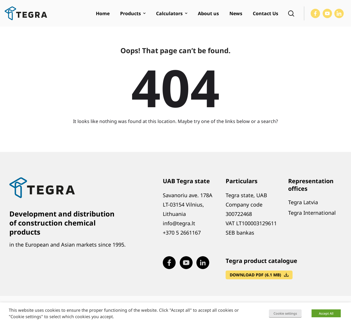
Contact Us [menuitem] (265, 13)
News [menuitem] (235, 13)
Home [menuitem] (103, 13)
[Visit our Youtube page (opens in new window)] (327, 13)
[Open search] (291, 13)
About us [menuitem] (208, 13)
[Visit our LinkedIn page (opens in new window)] (339, 13)
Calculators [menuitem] (169, 13)
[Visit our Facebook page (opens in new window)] (315, 13)
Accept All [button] (326, 313)
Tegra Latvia (303, 202)
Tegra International (312, 212)
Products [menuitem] (130, 13)
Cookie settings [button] (285, 313)
